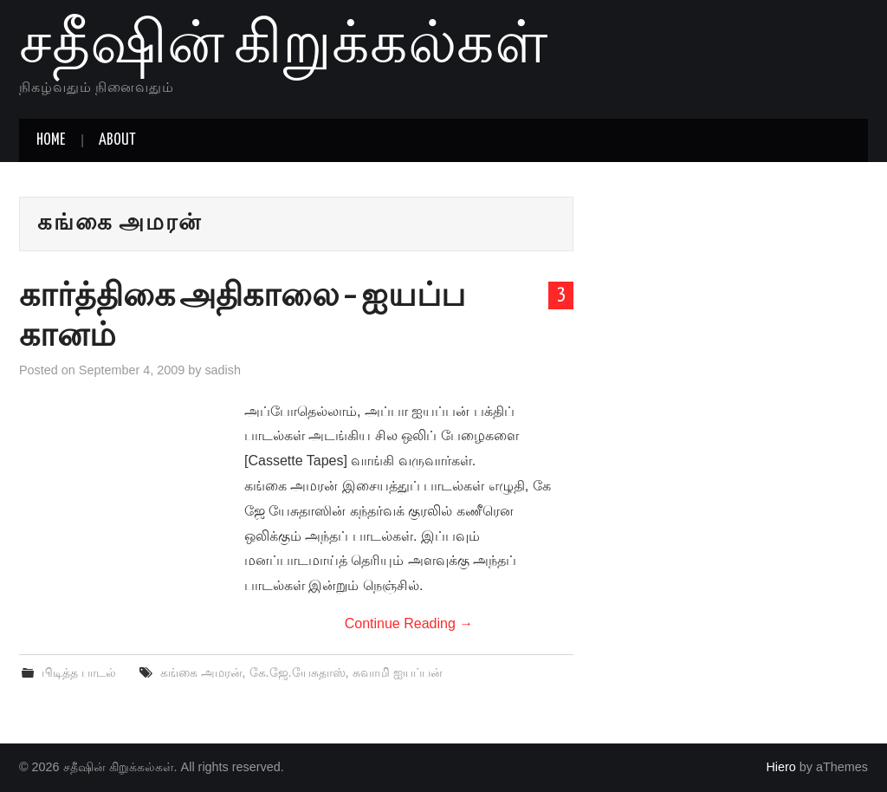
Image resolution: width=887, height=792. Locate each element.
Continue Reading (409, 623)
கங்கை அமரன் (201, 672)
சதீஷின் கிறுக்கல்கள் (283, 47)
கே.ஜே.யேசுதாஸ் (297, 672)
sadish (222, 370)
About (117, 140)
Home (50, 140)
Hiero (780, 767)
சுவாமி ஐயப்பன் (398, 672)
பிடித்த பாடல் (79, 672)
